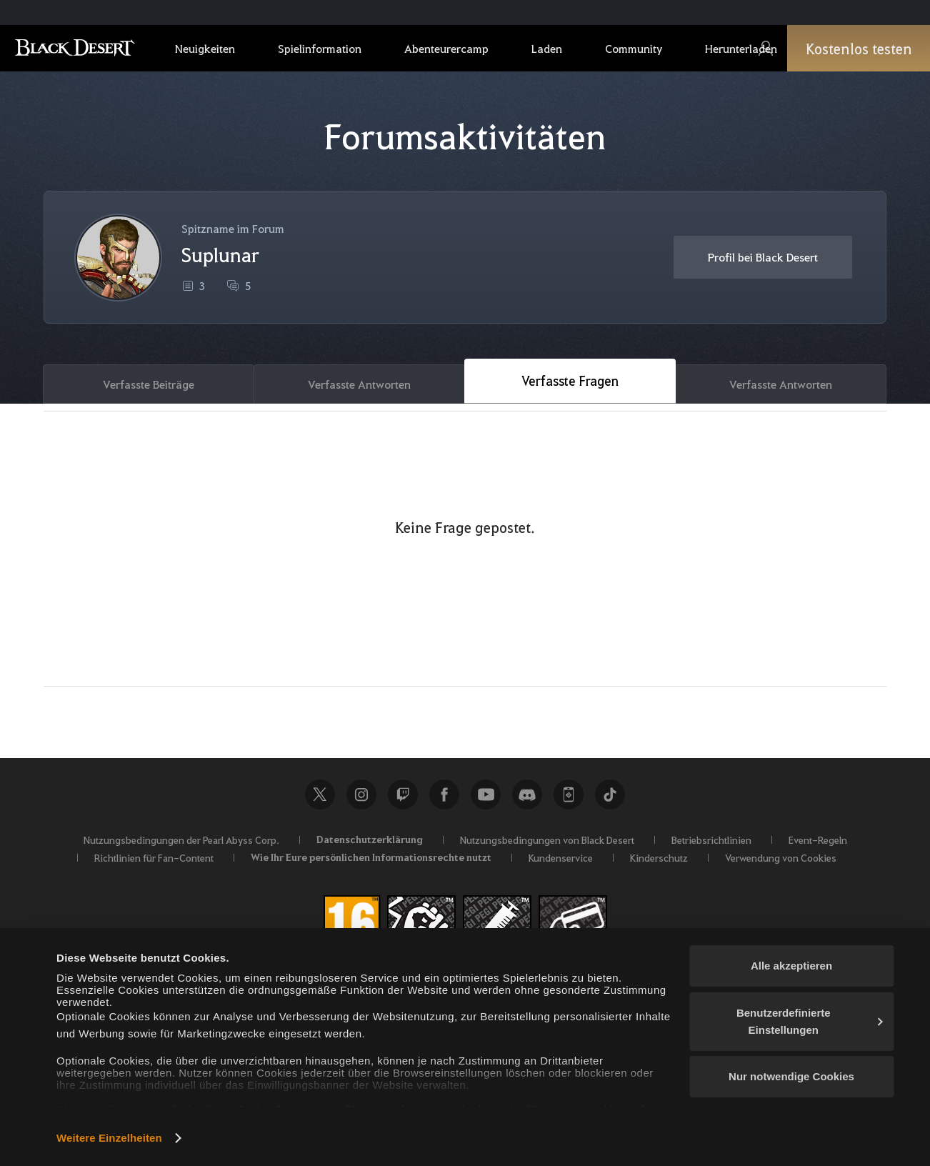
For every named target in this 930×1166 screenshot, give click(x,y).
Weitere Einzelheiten (109, 1138)
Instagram (361, 794)
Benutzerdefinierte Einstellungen (809, 1021)
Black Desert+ (569, 794)
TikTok (610, 794)
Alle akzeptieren (791, 966)
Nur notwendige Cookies (791, 1076)
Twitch (403, 794)
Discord (527, 794)
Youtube (486, 794)
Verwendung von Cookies (780, 857)
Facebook (444, 794)
